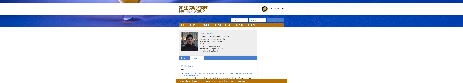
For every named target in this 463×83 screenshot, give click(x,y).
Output (217, 25)
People (193, 25)
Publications (197, 58)
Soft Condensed (204, 9)
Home (183, 25)
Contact (252, 25)
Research (205, 25)
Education (239, 25)
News (227, 25)
